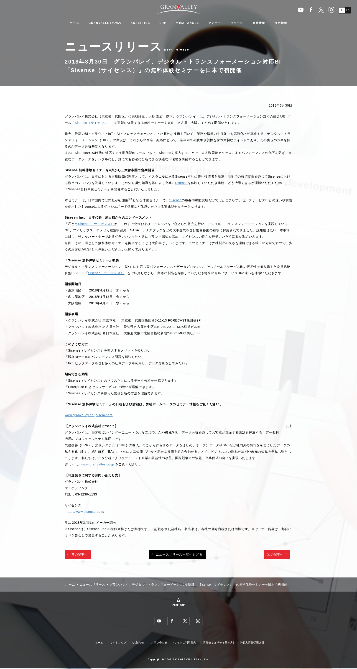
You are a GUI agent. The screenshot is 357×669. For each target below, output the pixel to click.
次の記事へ (275, 554)
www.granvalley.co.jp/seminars (89, 415)
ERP (162, 23)
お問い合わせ (159, 643)
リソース (236, 23)
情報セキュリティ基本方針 (219, 643)
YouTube (300, 10)
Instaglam (331, 10)
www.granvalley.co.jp (98, 464)
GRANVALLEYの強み (105, 23)
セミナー (214, 23)
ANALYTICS (140, 23)
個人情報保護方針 (253, 643)
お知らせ (138, 643)
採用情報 (281, 23)
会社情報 (258, 23)
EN (347, 10)
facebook (311, 10)
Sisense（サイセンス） (93, 123)
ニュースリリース (92, 584)
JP (342, 10)
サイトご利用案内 (185, 643)
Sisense (181, 183)
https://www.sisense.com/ (84, 511)
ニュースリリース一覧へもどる (179, 554)
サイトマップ (118, 643)
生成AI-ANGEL (187, 23)
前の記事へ (79, 554)
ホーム (74, 23)
